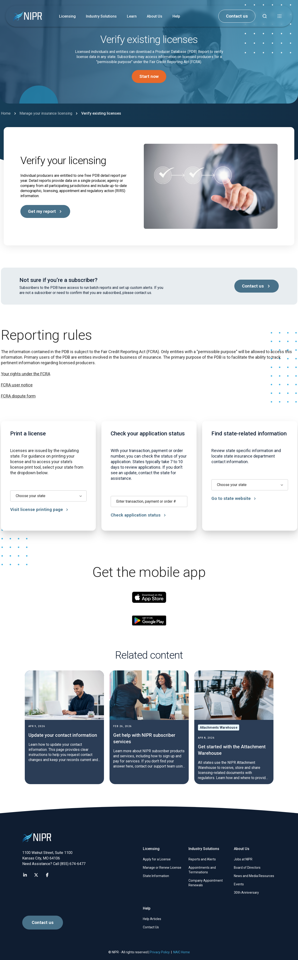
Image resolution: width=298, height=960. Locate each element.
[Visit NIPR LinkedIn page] (25, 875)
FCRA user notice (17, 384)
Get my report (45, 211)
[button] (279, 16)
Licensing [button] (67, 16)
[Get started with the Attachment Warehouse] (233, 727)
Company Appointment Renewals (205, 883)
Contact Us (151, 927)
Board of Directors (247, 867)
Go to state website (237, 498)
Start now (149, 76)
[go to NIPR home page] (27, 16)
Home (6, 113)
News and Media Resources (254, 876)
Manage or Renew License (162, 867)
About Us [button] (154, 16)
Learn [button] (132, 16)
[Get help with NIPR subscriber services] (149, 727)
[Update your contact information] (64, 727)
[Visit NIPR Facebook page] (47, 875)
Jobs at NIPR (243, 859)
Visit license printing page (40, 509)
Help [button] (176, 16)
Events (239, 884)
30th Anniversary (246, 892)
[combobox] (49, 495)
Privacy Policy (160, 952)
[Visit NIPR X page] (36, 875)
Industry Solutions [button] (101, 16)
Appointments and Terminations (202, 870)
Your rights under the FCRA (25, 373)
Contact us (237, 16)
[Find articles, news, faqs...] (264, 16)
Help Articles (152, 919)
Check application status (140, 515)
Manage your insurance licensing (45, 113)
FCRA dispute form (18, 396)
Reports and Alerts (202, 859)
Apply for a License (157, 859)
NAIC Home (181, 952)
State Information (156, 876)
